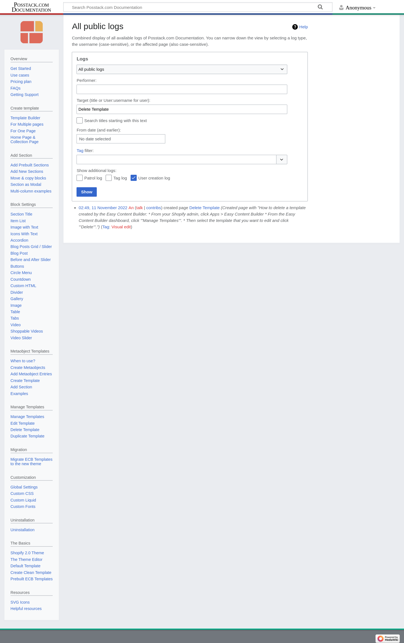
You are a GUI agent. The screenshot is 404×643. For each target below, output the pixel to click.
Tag (80, 150)
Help (303, 26)
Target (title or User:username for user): (113, 100)
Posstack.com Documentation (31, 7)
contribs (153, 207)
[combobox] (182, 69)
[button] (281, 159)
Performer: (86, 80)
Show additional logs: (96, 170)
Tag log (120, 178)
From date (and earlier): (99, 130)
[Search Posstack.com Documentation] (197, 6)
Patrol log (93, 178)
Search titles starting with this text (115, 120)
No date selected (95, 138)
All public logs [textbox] (91, 69)
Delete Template (204, 207)
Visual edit (121, 226)
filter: (85, 150)
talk (139, 207)
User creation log (154, 178)
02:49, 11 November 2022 (103, 207)
